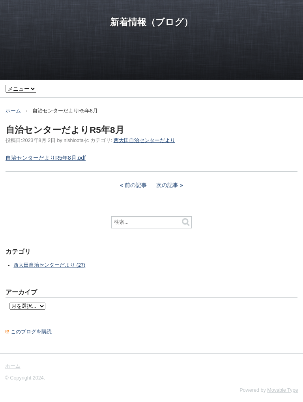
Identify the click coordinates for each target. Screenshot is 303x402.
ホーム (13, 111)
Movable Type (282, 390)
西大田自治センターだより (144, 140)
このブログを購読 (31, 332)
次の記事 (167, 185)
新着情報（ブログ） (151, 22)
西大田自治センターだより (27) (49, 265)
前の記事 (136, 185)
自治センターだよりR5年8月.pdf (46, 158)
